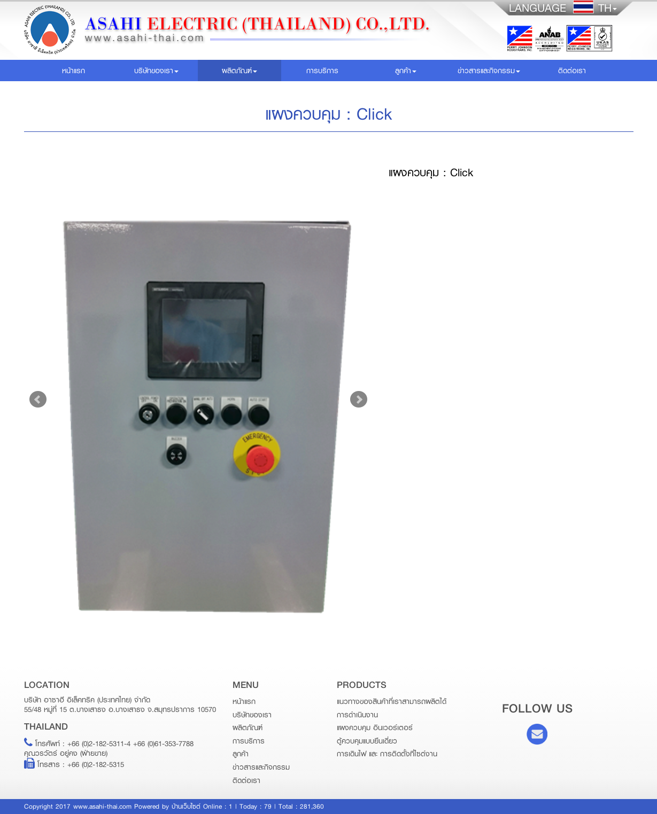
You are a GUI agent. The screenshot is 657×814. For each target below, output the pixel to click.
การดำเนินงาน (357, 715)
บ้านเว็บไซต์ (186, 806)
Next (358, 399)
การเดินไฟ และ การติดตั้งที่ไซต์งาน (387, 754)
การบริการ (322, 70)
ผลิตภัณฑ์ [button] (239, 70)
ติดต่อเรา (572, 70)
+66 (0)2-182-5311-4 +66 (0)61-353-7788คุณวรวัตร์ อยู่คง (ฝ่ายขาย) (109, 748)
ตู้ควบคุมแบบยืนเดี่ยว (367, 741)
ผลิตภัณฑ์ (247, 727)
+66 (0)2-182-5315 (95, 764)
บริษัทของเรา (252, 715)
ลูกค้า (241, 754)
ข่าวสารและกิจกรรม (261, 767)
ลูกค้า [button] (405, 70)
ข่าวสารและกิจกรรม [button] (489, 70)
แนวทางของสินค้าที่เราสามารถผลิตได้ (391, 701)
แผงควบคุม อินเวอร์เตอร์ (375, 727)
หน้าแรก (88, 70)
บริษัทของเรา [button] (156, 70)
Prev (38, 399)
